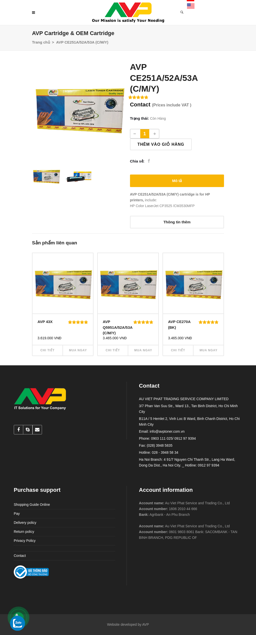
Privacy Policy (25, 541)
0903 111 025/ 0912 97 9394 (173, 438)
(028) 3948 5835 (159, 445)
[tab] (177, 181)
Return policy (24, 532)
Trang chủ (41, 42)
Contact (20, 556)
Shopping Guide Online (32, 505)
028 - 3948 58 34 (165, 452)
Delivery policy (25, 523)
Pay (17, 514)
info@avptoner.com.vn (167, 431)
